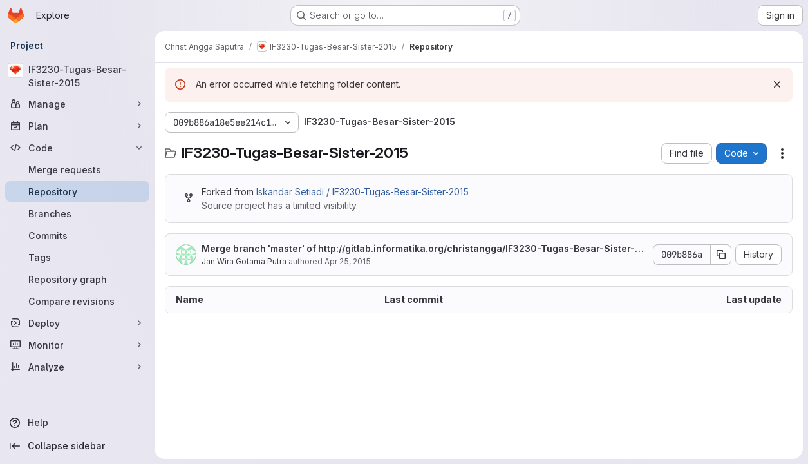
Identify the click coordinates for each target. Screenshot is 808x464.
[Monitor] (77, 344)
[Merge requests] (77, 169)
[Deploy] (77, 323)
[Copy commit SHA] (721, 254)
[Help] (77, 422)
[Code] (77, 147)
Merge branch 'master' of (423, 249)
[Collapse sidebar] (77, 446)
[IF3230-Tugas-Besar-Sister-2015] (77, 76)
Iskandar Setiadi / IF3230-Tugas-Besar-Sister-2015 (362, 191)
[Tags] (77, 257)
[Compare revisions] (77, 301)
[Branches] (77, 213)
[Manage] (77, 103)
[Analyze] (77, 366)
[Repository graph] (77, 279)
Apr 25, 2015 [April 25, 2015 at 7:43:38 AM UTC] (347, 261)
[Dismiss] (777, 84)
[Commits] (77, 235)
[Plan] (77, 125)
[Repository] (77, 191)
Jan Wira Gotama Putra (244, 261)
